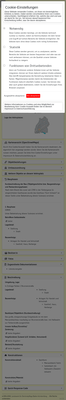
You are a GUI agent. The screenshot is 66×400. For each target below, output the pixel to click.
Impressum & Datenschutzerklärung (19, 109)
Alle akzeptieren (33, 95)
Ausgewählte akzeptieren (14, 95)
